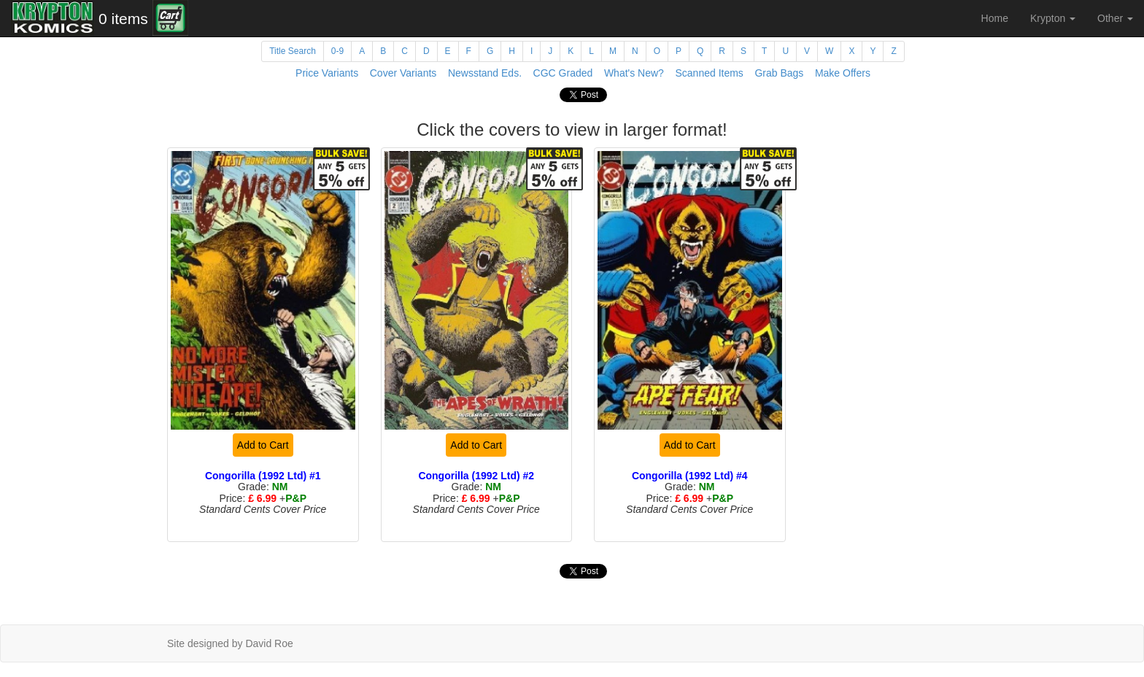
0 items (123, 18)
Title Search (292, 51)
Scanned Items (709, 73)
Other (1115, 18)
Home (994, 18)
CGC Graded (563, 73)
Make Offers (842, 73)
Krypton (1052, 18)
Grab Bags (778, 73)
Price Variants (326, 73)
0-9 (337, 51)
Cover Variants (403, 73)
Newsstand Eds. (485, 73)
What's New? (634, 73)
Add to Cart (263, 445)
